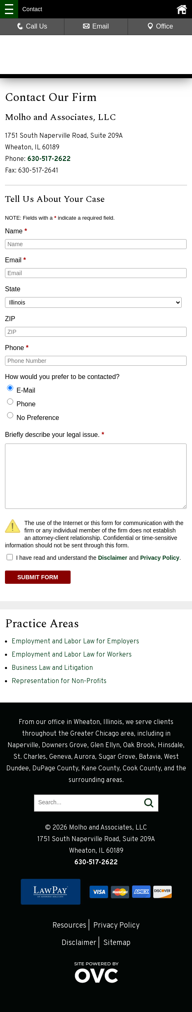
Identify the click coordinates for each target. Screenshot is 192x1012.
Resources (69, 925)
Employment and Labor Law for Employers (75, 642)
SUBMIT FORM (37, 577)
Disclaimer (112, 557)
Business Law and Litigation (52, 668)
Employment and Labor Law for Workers (72, 655)
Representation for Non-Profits (59, 681)
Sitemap (116, 943)
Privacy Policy (159, 557)
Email (96, 26)
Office (160, 26)
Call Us (32, 26)
